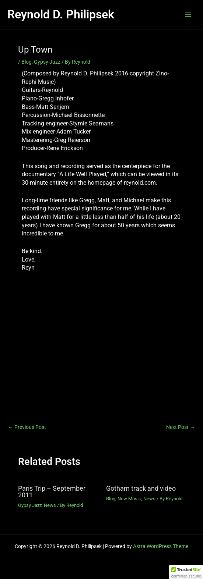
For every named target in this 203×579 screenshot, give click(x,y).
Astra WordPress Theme (160, 546)
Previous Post (27, 427)
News (50, 505)
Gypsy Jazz (47, 62)
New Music (129, 498)
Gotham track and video (141, 488)
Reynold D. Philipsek (60, 14)
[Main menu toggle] (188, 14)
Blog (26, 62)
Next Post (180, 427)
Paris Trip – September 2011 (51, 491)
